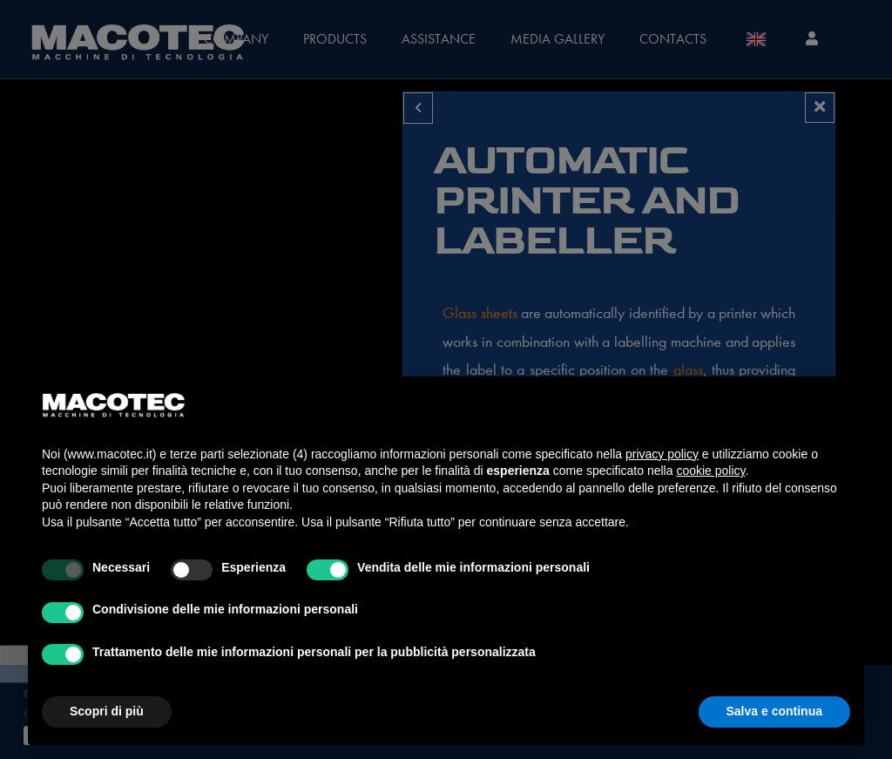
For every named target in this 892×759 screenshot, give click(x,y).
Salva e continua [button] (774, 711)
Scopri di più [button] (107, 711)
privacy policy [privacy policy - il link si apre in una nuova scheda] (662, 454)
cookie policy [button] (710, 471)
